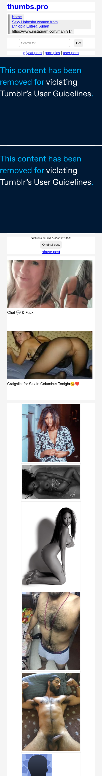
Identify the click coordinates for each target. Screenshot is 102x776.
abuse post (51, 252)
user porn (71, 53)
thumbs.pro (27, 6)
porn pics (52, 53)
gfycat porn (32, 53)
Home (17, 17)
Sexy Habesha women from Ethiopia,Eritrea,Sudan (35, 24)
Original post (51, 244)
